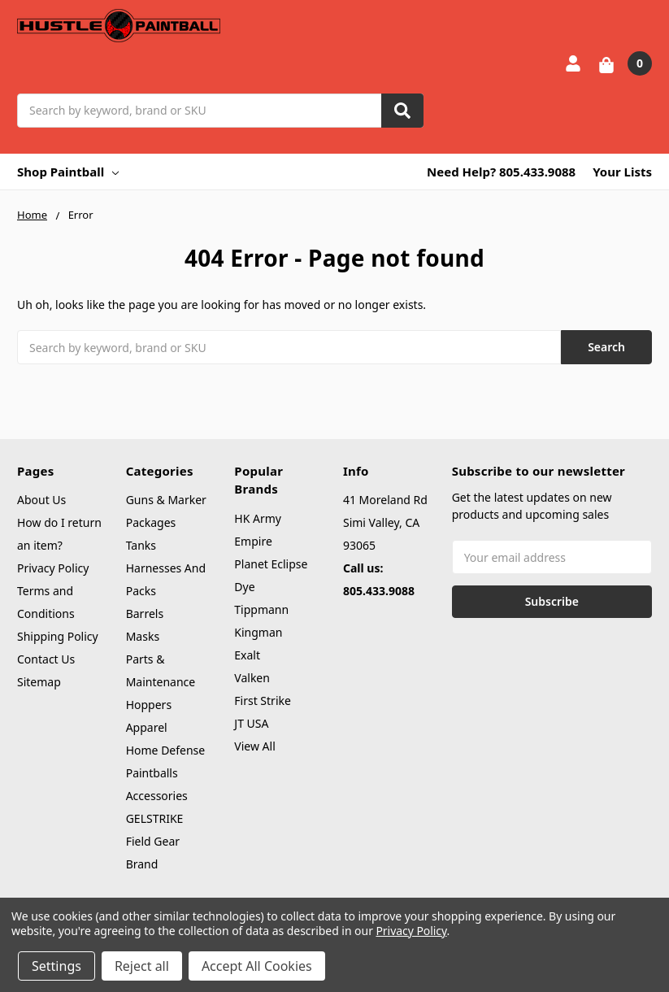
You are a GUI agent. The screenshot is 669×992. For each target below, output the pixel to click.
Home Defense (166, 750)
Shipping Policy (57, 636)
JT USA (251, 723)
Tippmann (261, 609)
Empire (253, 541)
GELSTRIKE (155, 818)
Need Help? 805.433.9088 (501, 171)
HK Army (257, 518)
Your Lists (622, 171)
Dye (244, 586)
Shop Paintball (68, 171)
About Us (41, 499)
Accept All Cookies (257, 966)
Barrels (144, 613)
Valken (252, 677)
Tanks (141, 545)
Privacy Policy (53, 568)
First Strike (262, 700)
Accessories (157, 795)
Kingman (258, 632)
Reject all (142, 966)
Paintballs (152, 773)
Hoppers (149, 704)
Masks (142, 636)
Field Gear (153, 841)
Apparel (146, 727)
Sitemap (39, 682)
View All (254, 746)
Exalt (247, 655)
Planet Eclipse (270, 564)
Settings (56, 966)
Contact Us (46, 659)
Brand (142, 864)
